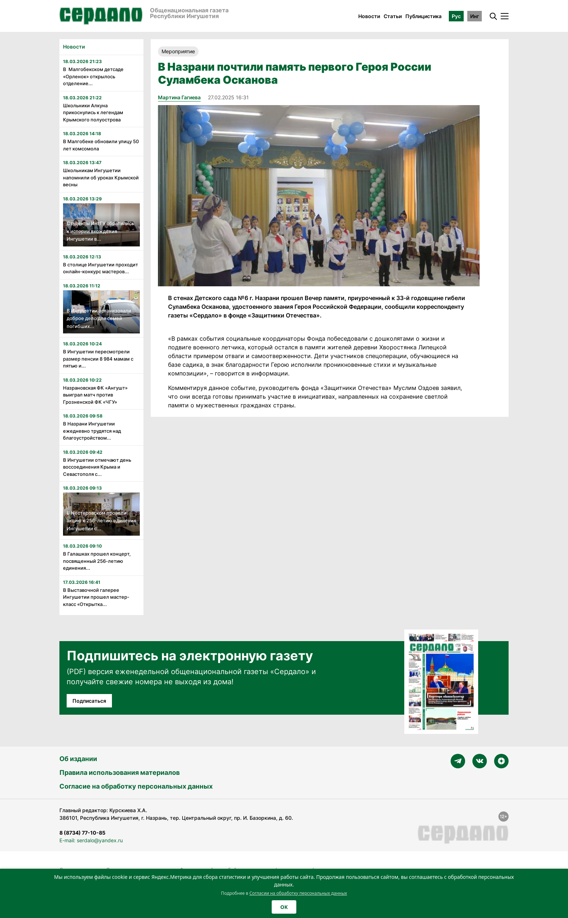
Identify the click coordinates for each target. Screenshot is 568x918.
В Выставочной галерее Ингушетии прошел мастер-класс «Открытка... (96, 597)
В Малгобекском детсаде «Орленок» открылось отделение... (93, 76)
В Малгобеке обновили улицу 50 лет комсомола (101, 144)
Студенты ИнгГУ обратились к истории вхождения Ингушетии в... (100, 231)
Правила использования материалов (119, 772)
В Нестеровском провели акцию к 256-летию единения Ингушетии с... (101, 520)
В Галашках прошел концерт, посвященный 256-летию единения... (97, 561)
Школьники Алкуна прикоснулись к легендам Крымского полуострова (93, 112)
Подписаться (89, 701)
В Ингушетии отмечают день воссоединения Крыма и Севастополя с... (97, 467)
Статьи (393, 16)
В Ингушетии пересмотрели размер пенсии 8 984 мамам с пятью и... (98, 359)
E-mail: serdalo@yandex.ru (91, 840)
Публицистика (423, 16)
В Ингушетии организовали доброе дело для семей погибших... (99, 318)
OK (284, 907)
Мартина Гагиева (179, 97)
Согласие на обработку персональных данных (136, 786)
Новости (369, 16)
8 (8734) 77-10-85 (82, 833)
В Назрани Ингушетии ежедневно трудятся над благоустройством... (92, 431)
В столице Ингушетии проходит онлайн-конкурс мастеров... (100, 268)
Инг (474, 16)
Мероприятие (178, 51)
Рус (456, 16)
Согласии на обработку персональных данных (298, 893)
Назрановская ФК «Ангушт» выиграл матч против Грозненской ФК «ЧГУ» (95, 395)
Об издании (78, 759)
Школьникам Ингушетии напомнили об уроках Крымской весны (101, 177)
